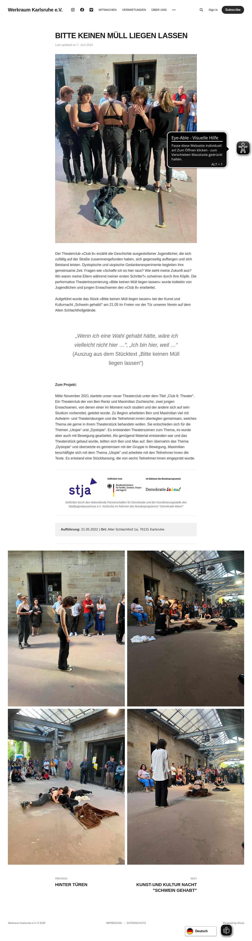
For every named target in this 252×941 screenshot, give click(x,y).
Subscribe (232, 9)
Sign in (213, 9)
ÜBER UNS (159, 9)
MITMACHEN (108, 9)
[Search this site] (201, 10)
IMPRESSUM (114, 923)
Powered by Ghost (233, 923)
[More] (174, 10)
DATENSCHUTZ (136, 923)
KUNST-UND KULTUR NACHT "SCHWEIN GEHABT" (163, 885)
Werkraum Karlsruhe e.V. (35, 9)
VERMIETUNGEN (134, 9)
